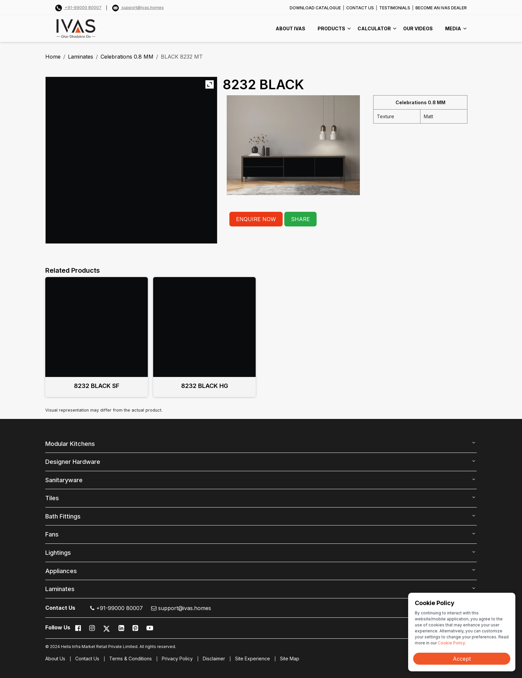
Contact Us (87, 658)
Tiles (52, 498)
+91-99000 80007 (78, 7)
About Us (55, 658)
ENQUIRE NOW (256, 219)
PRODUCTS (331, 28)
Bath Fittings (63, 516)
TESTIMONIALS (394, 7)
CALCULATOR (374, 28)
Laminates (80, 56)
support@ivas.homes (138, 7)
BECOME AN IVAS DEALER (441, 7)
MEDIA (453, 28)
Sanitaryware (64, 480)
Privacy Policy (177, 658)
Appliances (61, 570)
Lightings (58, 552)
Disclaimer (214, 658)
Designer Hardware (72, 461)
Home (53, 56)
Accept (462, 658)
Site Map (289, 658)
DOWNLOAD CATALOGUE (315, 7)
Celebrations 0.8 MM (127, 56)
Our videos (418, 28)
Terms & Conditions (130, 658)
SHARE (300, 219)
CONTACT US (360, 7)
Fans (52, 534)
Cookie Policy (451, 642)
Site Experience (252, 658)
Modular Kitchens (70, 443)
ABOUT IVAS (290, 28)
